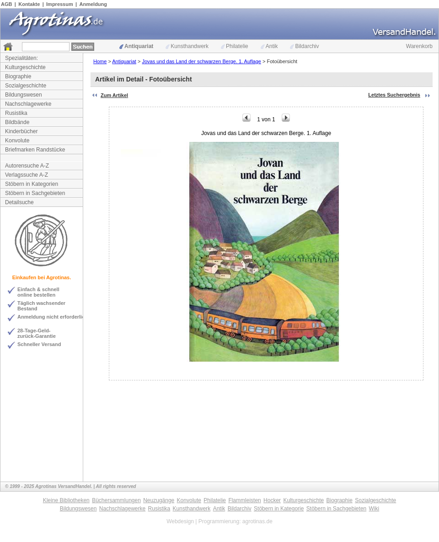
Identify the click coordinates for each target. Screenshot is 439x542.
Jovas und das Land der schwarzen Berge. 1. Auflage (201, 61)
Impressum (59, 4)
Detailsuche (19, 202)
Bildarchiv (304, 46)
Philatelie (234, 46)
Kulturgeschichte (25, 67)
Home (100, 61)
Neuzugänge (158, 500)
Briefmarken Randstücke (35, 149)
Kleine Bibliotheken (66, 500)
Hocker (272, 500)
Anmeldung (93, 4)
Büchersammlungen (116, 500)
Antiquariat (136, 46)
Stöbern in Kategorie (279, 508)
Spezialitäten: (21, 58)
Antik (269, 46)
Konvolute (17, 140)
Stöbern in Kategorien (31, 184)
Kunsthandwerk (187, 46)
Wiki (374, 508)
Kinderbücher (21, 131)
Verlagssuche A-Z (26, 175)
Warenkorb (419, 46)
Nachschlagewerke (28, 104)
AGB (6, 4)
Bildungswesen (23, 95)
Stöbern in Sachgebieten (35, 193)
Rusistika (16, 113)
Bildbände (17, 122)
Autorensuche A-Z (27, 166)
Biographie (18, 76)
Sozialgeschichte (25, 85)
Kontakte (29, 4)
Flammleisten (244, 500)
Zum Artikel (114, 95)
